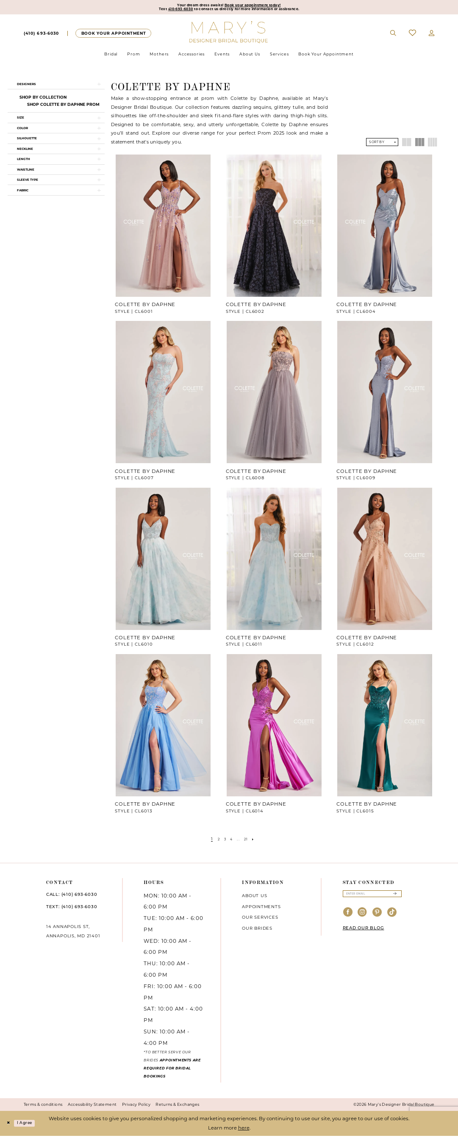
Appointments (261, 908)
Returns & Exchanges (177, 1106)
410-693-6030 (166, 11)
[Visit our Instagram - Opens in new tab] (362, 917)
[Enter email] (372, 896)
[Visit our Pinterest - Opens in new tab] (377, 917)
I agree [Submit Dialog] (29, 1125)
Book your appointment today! (259, 5)
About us (254, 897)
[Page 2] (215, 840)
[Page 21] (248, 840)
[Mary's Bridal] (229, 34)
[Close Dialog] (9, 1125)
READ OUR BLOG (363, 932)
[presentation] (163, 228)
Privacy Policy (136, 1106)
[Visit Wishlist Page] (412, 35)
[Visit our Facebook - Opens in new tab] (348, 917)
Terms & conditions (43, 1106)
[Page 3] (223, 840)
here (244, 1130)
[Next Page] (258, 840)
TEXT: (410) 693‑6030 (71, 910)
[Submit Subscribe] (395, 896)
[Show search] (393, 36)
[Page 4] (231, 840)
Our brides (257, 930)
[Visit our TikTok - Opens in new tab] (392, 917)
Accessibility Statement (92, 1106)
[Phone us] (41, 35)
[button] (431, 36)
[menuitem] (41, 35)
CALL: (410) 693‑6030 (71, 897)
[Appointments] (113, 35)
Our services (260, 919)
